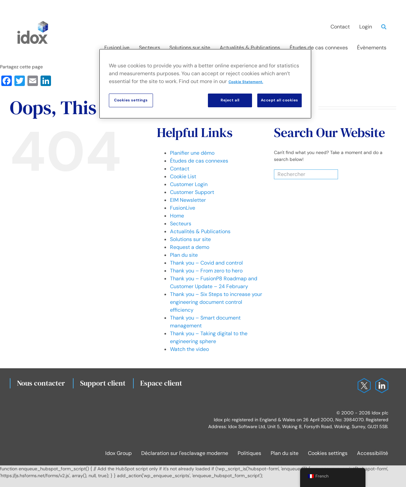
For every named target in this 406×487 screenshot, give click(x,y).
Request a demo (189, 247)
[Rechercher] (297, 174)
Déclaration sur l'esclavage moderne (184, 453)
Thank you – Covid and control (206, 262)
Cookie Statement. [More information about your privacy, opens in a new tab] (245, 81)
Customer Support (192, 192)
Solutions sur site (190, 239)
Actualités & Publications (200, 231)
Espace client (161, 383)
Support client (103, 383)
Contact (179, 168)
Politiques (249, 453)
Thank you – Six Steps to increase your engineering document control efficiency (216, 302)
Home (177, 215)
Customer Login (189, 184)
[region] (205, 84)
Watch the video (189, 349)
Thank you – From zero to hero (206, 270)
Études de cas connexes (199, 160)
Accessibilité (372, 453)
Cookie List (183, 176)
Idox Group (118, 453)
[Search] (385, 27)
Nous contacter (41, 383)
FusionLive (182, 207)
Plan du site (184, 255)
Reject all (230, 100)
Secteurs (180, 223)
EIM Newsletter (188, 200)
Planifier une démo (192, 152)
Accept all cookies (279, 100)
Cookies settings (327, 453)
